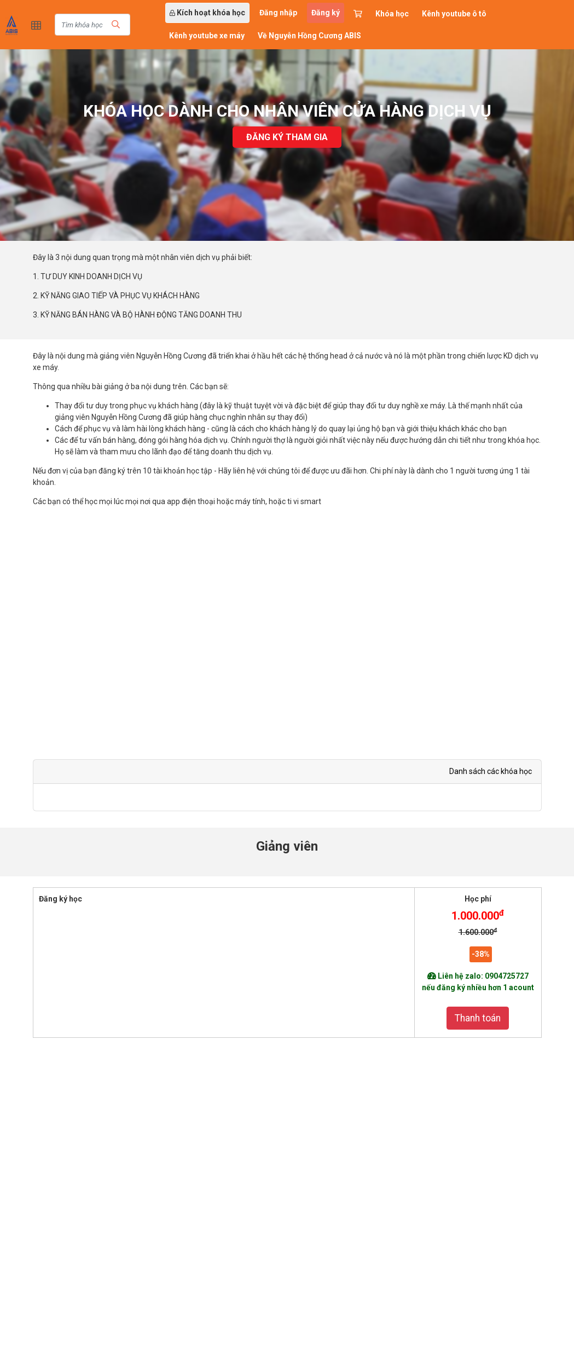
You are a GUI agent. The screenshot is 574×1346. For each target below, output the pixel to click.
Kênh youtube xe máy (207, 35)
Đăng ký (325, 12)
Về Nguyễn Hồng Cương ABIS (309, 35)
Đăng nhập (278, 12)
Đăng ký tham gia (287, 137)
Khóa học (392, 13)
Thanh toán (478, 1018)
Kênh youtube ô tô (454, 13)
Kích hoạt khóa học (207, 12)
